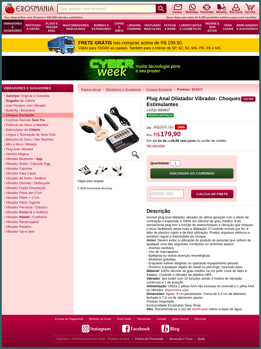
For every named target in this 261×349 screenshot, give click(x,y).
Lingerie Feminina (134, 27)
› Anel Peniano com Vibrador (25, 105)
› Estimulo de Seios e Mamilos (26, 125)
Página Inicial (91, 89)
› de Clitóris (19, 101)
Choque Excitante (159, 89)
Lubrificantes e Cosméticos (190, 27)
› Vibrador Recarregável (21, 222)
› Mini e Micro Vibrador (20, 144)
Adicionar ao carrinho (192, 173)
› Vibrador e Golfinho (26, 212)
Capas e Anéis (119, 27)
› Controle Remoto (24, 120)
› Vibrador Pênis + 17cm (22, 198)
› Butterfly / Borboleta (19, 110)
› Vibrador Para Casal (20, 173)
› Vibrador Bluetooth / (23, 159)
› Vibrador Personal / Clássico (26, 207)
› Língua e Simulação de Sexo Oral (29, 134)
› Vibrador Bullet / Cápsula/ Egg (27, 164)
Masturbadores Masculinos (76, 27)
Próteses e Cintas (33, 27)
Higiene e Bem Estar (212, 27)
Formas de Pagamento (69, 318)
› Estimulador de (22, 130)
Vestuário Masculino (152, 27)
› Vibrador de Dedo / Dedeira (25, 178)
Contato (161, 318)
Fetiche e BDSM (170, 27)
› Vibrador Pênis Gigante (22, 202)
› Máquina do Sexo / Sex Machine (29, 139)
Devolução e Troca (180, 338)
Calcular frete (212, 194)
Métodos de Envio (100, 318)
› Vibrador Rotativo (17, 227)
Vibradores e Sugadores (12, 27)
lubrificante (200, 309)
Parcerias (200, 318)
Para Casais (228, 27)
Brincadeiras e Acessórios (247, 27)
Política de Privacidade (149, 338)
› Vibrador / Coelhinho (25, 217)
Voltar (248, 99)
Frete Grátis (124, 318)
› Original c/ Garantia (26, 96)
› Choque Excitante (19, 115)
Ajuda (201, 338)
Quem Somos (180, 318)
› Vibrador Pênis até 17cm (23, 193)
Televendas (144, 318)
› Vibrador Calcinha (18, 168)
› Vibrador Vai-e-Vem (19, 231)
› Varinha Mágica (16, 154)
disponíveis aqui (177, 290)
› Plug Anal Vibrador (18, 149)
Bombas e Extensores (101, 27)
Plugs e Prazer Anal (52, 27)
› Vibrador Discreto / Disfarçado (27, 183)
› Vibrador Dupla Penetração (25, 188)
